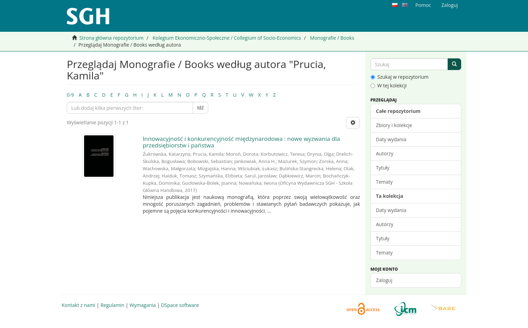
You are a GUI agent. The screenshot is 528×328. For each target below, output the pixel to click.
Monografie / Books (332, 38)
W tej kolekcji (389, 85)
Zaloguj (384, 280)
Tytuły (383, 167)
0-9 (70, 94)
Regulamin (112, 305)
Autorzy (384, 153)
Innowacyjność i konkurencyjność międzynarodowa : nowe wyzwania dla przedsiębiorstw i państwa (241, 142)
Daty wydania (391, 139)
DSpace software (180, 305)
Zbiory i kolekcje (394, 125)
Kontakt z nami (78, 305)
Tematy (384, 182)
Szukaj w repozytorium (400, 77)
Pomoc (423, 5)
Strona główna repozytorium (111, 38)
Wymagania (142, 305)
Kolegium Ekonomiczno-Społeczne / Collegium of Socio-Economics (227, 38)
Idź (200, 107)
